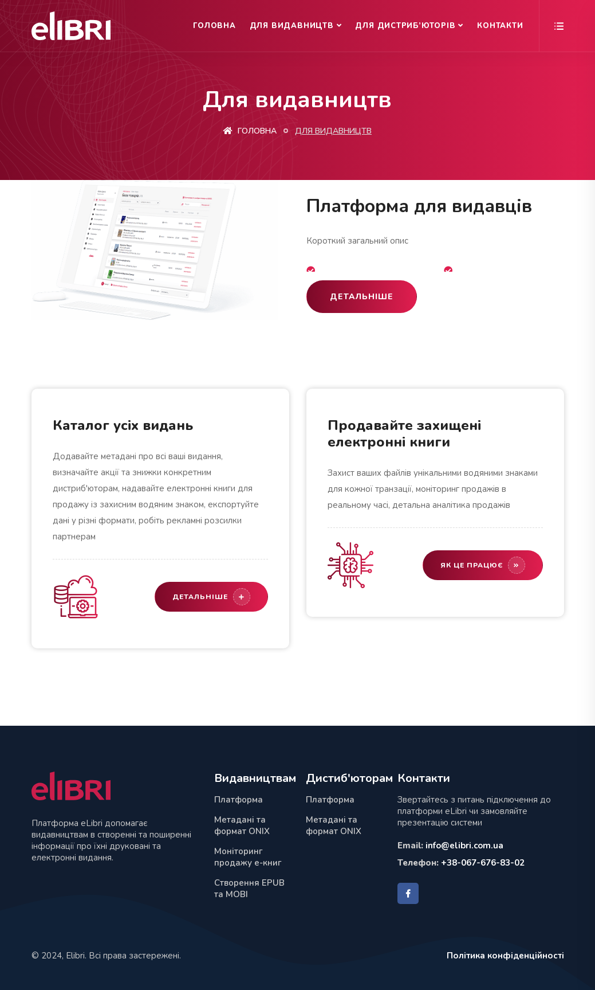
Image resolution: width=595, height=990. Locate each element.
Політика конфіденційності (505, 955)
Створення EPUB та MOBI (249, 888)
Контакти (500, 26)
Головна (214, 26)
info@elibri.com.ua (464, 845)
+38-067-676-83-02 (483, 862)
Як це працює (482, 565)
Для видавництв (292, 26)
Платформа (238, 799)
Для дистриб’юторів (405, 26)
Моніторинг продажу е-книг (248, 857)
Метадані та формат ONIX (242, 825)
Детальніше (361, 296)
